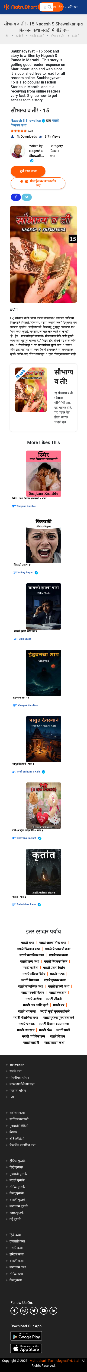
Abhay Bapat (28, 573)
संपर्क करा (16, 1071)
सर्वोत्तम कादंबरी (19, 1119)
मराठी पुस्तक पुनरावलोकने (58, 1018)
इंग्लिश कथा (17, 1254)
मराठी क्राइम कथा (54, 1042)
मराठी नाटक (57, 974)
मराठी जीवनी (54, 999)
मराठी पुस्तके (17, 1180)
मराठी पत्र (58, 1005)
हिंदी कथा (15, 1235)
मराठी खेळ (45, 1030)
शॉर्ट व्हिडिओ (17, 1138)
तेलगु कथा (16, 1280)
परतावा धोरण (18, 1090)
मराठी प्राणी (63, 1030)
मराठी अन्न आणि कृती (35, 1005)
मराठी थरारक (27, 1024)
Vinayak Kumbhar (28, 705)
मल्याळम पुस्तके (19, 1206)
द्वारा (14, 506)
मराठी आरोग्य (34, 999)
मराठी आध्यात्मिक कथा (52, 943)
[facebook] (14, 1311)
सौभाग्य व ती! (63, 377)
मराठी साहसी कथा (58, 986)
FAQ (13, 1097)
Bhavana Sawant (29, 838)
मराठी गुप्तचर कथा (55, 980)
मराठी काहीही (31, 1042)
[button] (49, 7)
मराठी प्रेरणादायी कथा (58, 949)
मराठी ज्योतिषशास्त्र (33, 1036)
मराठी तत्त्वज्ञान (57, 993)
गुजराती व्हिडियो (19, 1126)
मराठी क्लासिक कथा (31, 955)
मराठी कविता (30, 968)
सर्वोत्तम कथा (17, 1113)
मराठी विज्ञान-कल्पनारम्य (54, 1024)
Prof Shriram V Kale (31, 772)
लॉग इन (73, 7)
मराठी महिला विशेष (34, 974)
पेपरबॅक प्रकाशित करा (22, 1145)
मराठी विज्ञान (57, 1036)
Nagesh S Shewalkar (28, 120)
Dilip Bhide (25, 638)
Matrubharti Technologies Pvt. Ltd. (55, 1361)
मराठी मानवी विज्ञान (32, 993)
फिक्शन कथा (54, 153)
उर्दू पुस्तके (15, 1219)
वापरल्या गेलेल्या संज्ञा (22, 1084)
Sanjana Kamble (26, 506)
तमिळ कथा (16, 1274)
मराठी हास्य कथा (29, 961)
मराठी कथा (27, 943)
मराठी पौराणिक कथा (25, 1018)
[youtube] (44, 1311)
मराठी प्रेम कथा (30, 980)
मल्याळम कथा (18, 1267)
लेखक (13, 1132)
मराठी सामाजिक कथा (30, 986)
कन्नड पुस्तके (17, 1212)
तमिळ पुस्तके (17, 1187)
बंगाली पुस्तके (18, 1200)
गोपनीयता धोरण (19, 1077)
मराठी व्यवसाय (25, 1030)
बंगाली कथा (17, 1261)
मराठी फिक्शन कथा (28, 949)
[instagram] (24, 1311)
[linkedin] (53, 1311)
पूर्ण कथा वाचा (28, 171)
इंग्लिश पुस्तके (18, 1161)
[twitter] (34, 1311)
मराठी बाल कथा (58, 955)
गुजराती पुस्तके (18, 1174)
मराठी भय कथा (27, 1011)
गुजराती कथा (17, 1241)
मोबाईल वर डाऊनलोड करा (38, 183)
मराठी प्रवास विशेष (54, 968)
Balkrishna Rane (29, 904)
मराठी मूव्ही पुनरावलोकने (55, 1011)
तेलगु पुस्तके (17, 1193)
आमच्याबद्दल (17, 1064)
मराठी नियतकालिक (55, 961)
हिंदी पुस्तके (16, 1167)
